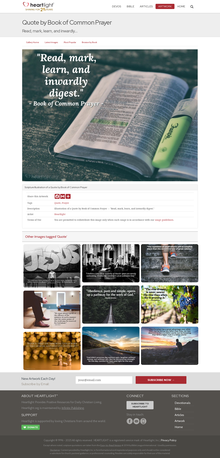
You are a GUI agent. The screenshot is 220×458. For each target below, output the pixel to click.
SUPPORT (29, 415)
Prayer (65, 203)
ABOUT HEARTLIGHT (39, 396)
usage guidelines (164, 220)
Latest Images (51, 42)
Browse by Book (89, 42)
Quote (57, 203)
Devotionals (182, 403)
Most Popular (70, 42)
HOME (181, 6)
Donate (30, 428)
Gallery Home (32, 42)
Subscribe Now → (161, 379)
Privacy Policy (168, 440)
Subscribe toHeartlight (140, 405)
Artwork (165, 6)
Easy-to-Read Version (110, 445)
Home (179, 427)
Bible (130, 6)
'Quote (62, 236)
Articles (146, 6)
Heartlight (59, 214)
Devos (116, 6)
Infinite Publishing (73, 408)
